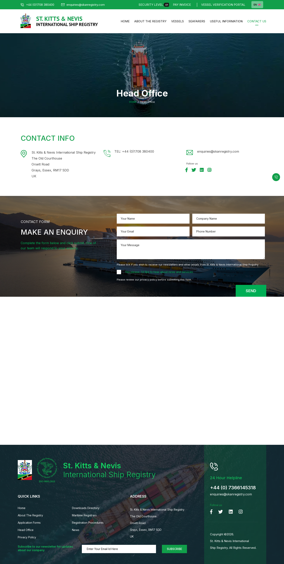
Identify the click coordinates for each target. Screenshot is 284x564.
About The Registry (150, 21)
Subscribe (174, 549)
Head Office (26, 530)
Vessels (177, 21)
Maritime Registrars (84, 515)
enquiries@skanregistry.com (83, 5)
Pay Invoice (182, 5)
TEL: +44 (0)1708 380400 (134, 151)
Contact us (256, 21)
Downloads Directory (85, 508)
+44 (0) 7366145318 (233, 487)
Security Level (154, 5)
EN (257, 4)
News (75, 530)
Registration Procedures (88, 522)
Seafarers (197, 21)
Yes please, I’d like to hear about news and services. (159, 272)
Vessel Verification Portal (223, 4)
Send (251, 290)
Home (125, 21)
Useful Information (226, 21)
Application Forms (29, 522)
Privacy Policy (27, 537)
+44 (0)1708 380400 (37, 5)
